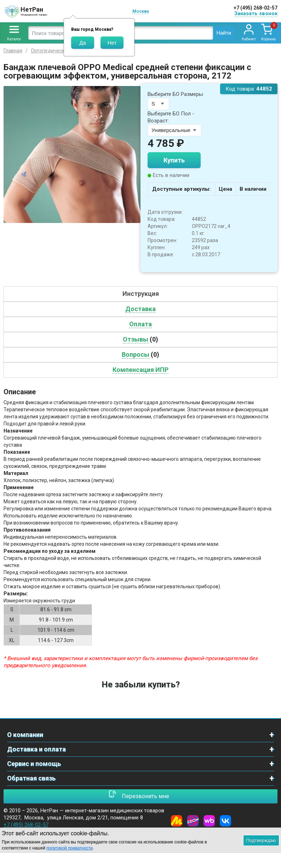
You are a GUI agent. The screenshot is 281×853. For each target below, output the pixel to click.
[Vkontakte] (225, 820)
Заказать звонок (255, 13)
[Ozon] (193, 820)
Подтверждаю (261, 840)
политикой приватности (69, 848)
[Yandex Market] (176, 820)
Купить (174, 160)
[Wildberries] (209, 820)
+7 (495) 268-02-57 (255, 7)
